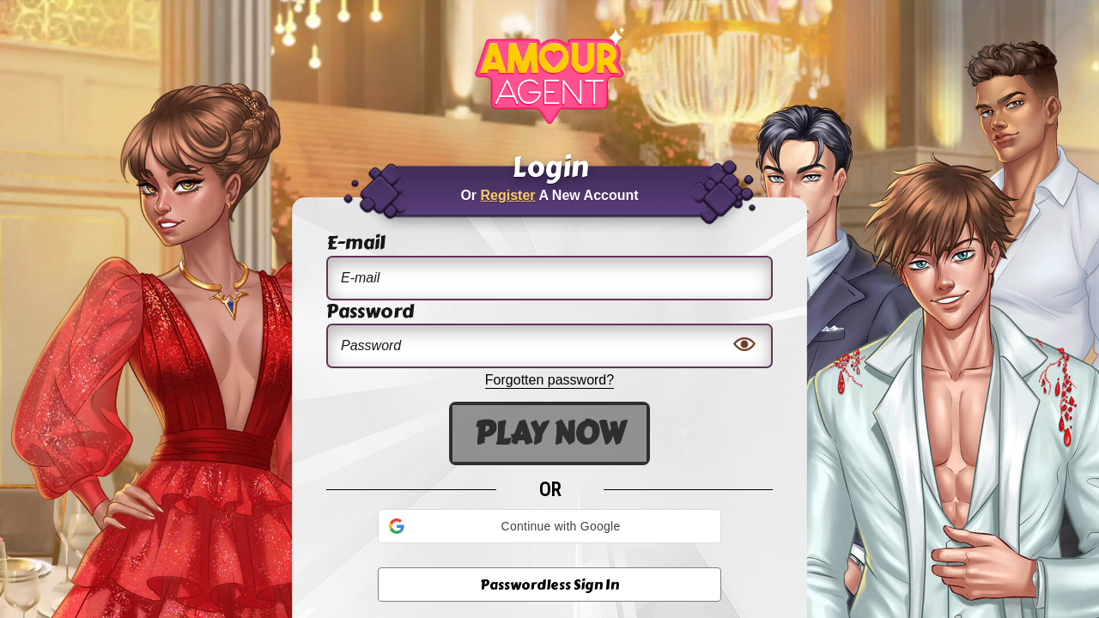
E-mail (356, 244)
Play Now (549, 433)
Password (370, 312)
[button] (549, 526)
